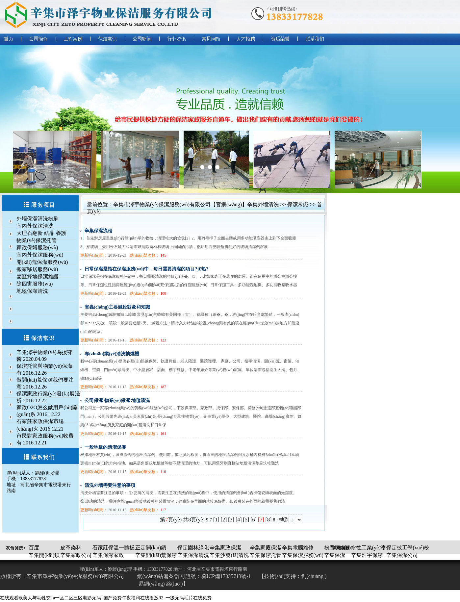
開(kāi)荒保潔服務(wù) (42, 262)
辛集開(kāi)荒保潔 (156, 555)
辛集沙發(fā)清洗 (229, 555)
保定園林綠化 (193, 547)
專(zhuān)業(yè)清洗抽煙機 (112, 353)
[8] (269, 519)
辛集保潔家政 (108, 555)
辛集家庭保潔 (265, 547)
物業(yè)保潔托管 (36, 240)
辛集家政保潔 (225, 547)
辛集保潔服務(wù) (302, 555)
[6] (253, 519)
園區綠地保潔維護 (37, 276)
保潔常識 (297, 204)
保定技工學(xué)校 (407, 547)
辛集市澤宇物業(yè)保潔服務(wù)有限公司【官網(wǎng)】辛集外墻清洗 (196, 204)
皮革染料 (70, 547)
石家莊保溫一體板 (113, 547)
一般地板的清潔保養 (105, 447)
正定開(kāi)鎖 (150, 547)
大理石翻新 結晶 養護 (41, 233)
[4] (239, 519)
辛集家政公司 (76, 555)
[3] (231, 519)
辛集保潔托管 (265, 555)
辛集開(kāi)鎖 (44, 555)
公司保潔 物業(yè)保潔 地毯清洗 (117, 400)
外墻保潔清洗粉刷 (37, 218)
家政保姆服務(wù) (37, 247)
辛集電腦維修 (298, 547)
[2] (224, 519)
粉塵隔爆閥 (337, 547)
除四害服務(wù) (34, 284)
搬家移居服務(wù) (37, 269)
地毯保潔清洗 (32, 291)
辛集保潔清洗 (193, 555)
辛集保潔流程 (98, 230)
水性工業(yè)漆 (368, 547)
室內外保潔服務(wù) (39, 255)
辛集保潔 (334, 555)
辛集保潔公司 (402, 555)
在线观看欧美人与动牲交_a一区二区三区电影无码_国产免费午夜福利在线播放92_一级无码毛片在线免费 (106, 597)
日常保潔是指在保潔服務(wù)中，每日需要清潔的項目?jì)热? (146, 268)
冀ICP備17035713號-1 (226, 576)
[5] (246, 519)
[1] (216, 519)
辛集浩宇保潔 (367, 555)
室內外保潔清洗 (34, 226)
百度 (34, 547)
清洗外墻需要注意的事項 (110, 485)
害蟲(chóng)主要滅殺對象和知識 (117, 307)
